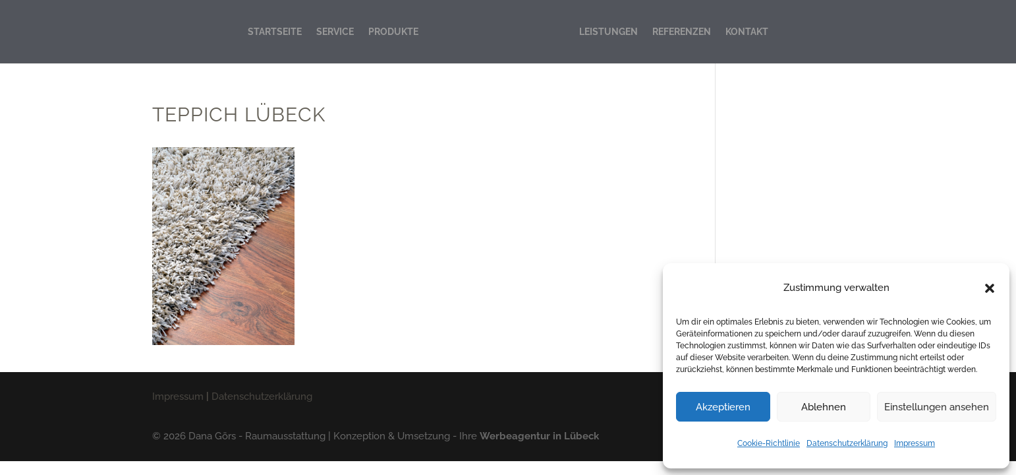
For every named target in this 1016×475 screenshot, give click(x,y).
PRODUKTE (393, 32)
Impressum (914, 443)
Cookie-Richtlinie (768, 443)
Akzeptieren (723, 407)
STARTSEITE (275, 32)
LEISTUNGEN (608, 32)
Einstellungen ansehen (936, 407)
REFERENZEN (681, 32)
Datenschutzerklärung (847, 443)
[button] (989, 288)
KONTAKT (746, 32)
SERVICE (335, 32)
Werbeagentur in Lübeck (539, 436)
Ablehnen (823, 407)
